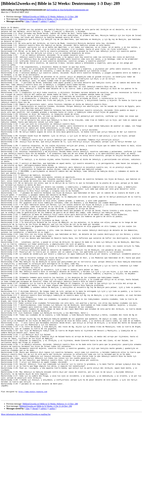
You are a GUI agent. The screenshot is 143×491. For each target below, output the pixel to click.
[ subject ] (43, 21)
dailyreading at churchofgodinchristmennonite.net (67, 10)
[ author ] (52, 21)
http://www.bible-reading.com (32, 465)
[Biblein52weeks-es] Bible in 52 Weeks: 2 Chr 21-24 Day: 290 (45, 19)
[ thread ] (35, 21)
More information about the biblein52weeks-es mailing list (26, 489)
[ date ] (28, 21)
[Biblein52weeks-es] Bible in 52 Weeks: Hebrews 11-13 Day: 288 (50, 16)
